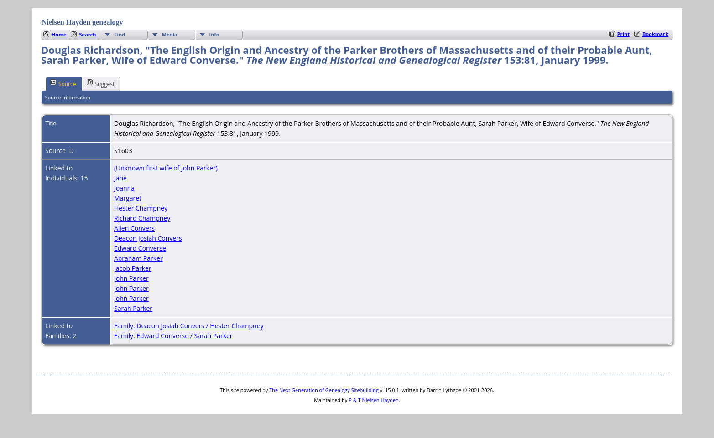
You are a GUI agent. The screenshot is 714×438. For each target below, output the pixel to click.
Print (623, 34)
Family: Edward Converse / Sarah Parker (173, 335)
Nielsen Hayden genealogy (82, 22)
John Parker (131, 278)
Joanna (124, 188)
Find (120, 34)
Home (59, 34)
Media (169, 34)
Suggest (101, 83)
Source (63, 83)
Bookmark (655, 34)
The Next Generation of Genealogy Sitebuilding (324, 389)
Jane (120, 178)
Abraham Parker (138, 258)
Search (87, 34)
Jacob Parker (132, 268)
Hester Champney (140, 208)
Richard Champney (142, 218)
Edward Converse (140, 248)
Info (214, 34)
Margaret (127, 198)
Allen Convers (134, 228)
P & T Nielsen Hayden (374, 400)
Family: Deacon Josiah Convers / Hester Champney (189, 325)
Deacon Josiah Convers (148, 238)
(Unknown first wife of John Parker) (166, 168)
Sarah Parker (133, 308)
